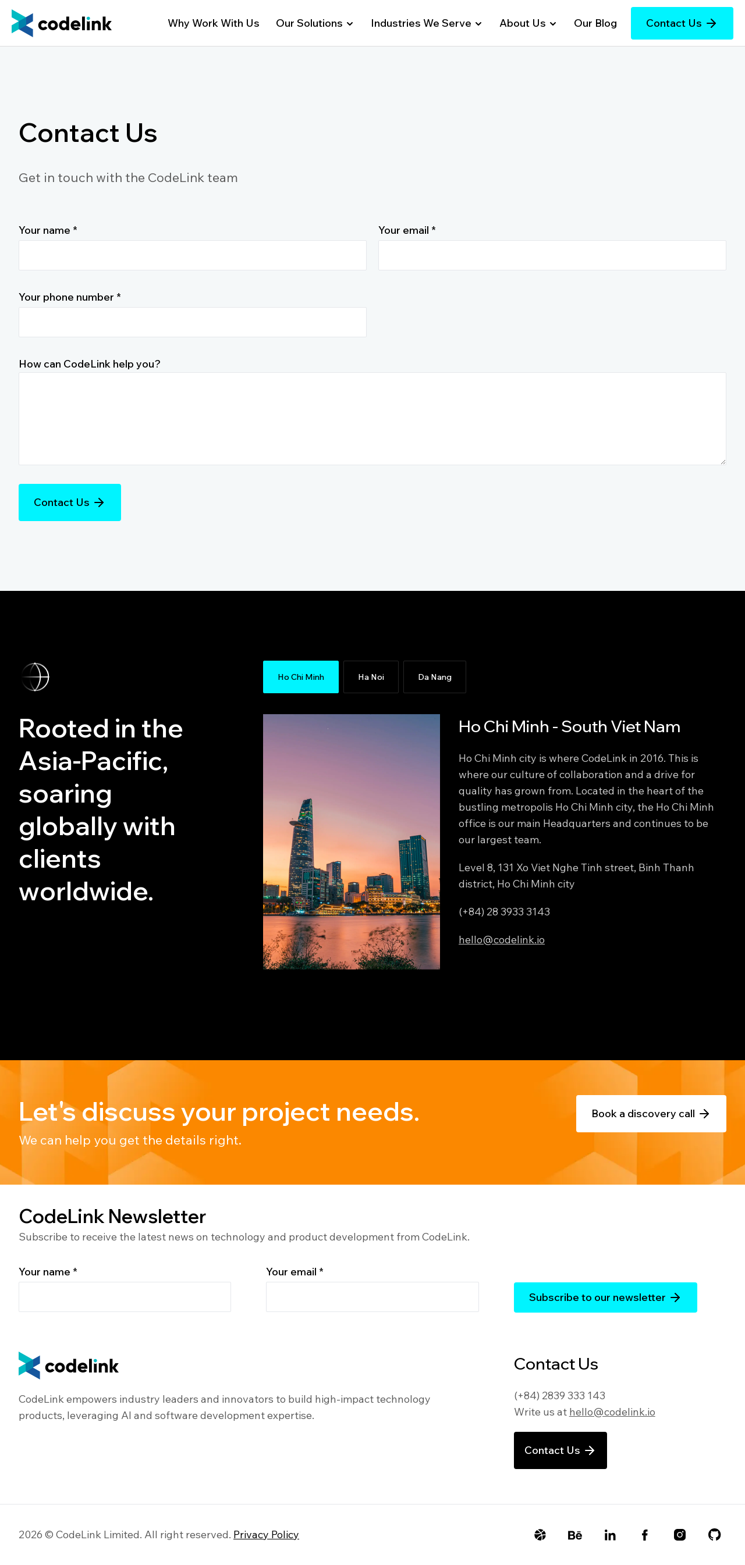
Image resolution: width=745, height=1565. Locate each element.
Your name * (48, 230)
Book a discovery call (651, 1114)
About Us (528, 23)
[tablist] (493, 677)
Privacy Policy (266, 1534)
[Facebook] (645, 1534)
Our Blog (595, 23)
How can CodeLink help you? (90, 363)
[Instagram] (679, 1534)
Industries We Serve (427, 23)
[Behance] (575, 1534)
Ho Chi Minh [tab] (301, 677)
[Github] (714, 1534)
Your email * (407, 230)
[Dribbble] (540, 1534)
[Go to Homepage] (62, 23)
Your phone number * (70, 297)
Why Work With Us (214, 23)
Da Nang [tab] (435, 677)
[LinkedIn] (610, 1534)
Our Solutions (315, 23)
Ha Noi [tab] (371, 677)
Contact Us (682, 23)
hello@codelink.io (502, 939)
